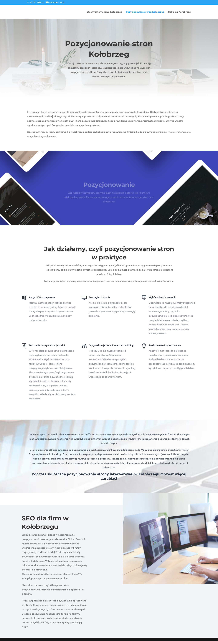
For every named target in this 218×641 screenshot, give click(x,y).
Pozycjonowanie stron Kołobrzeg (145, 12)
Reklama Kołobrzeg (179, 12)
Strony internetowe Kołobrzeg (104, 12)
